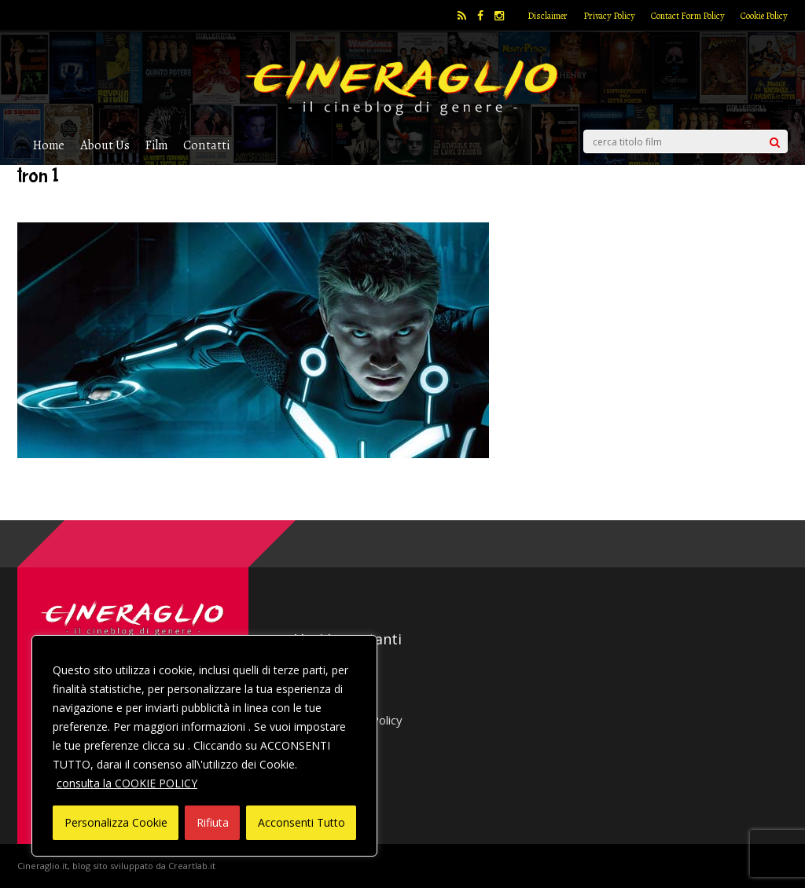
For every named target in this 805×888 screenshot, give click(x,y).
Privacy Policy (609, 16)
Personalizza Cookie (115, 822)
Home (48, 145)
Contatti (206, 145)
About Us (105, 145)
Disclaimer (547, 16)
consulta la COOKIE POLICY (127, 783)
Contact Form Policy (688, 16)
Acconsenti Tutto (301, 822)
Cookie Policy (764, 16)
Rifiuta (213, 822)
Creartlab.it (191, 865)
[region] (204, 746)
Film (156, 145)
